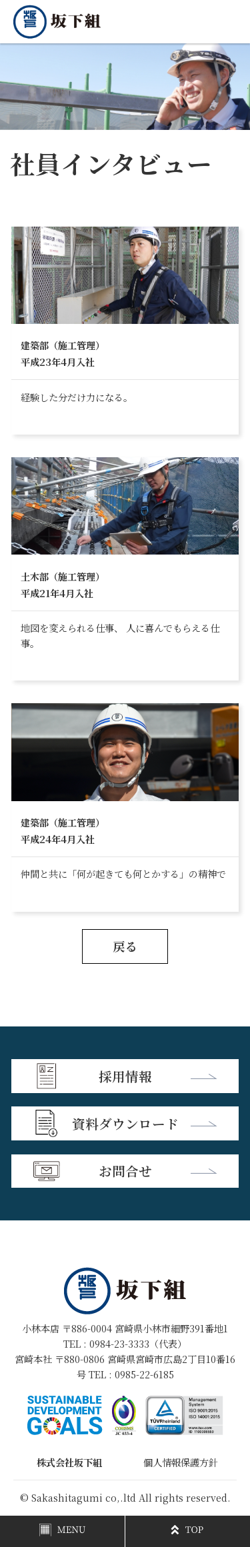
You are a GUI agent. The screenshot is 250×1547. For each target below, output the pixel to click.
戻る (125, 945)
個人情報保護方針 (180, 1462)
